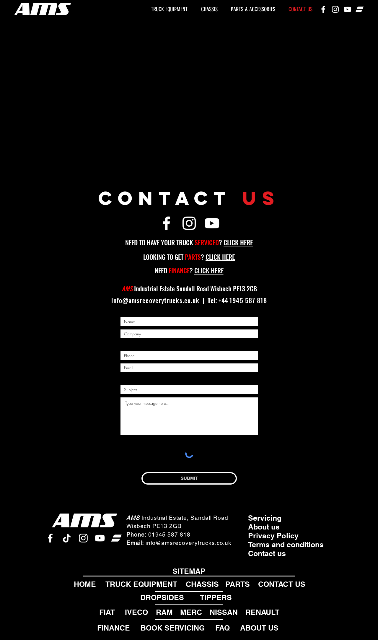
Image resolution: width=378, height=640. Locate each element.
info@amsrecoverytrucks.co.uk (155, 300)
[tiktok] (67, 538)
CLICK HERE (238, 242)
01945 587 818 (169, 534)
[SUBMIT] (189, 478)
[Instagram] (335, 9)
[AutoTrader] (359, 9)
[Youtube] (347, 9)
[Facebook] (323, 9)
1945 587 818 (248, 300)
